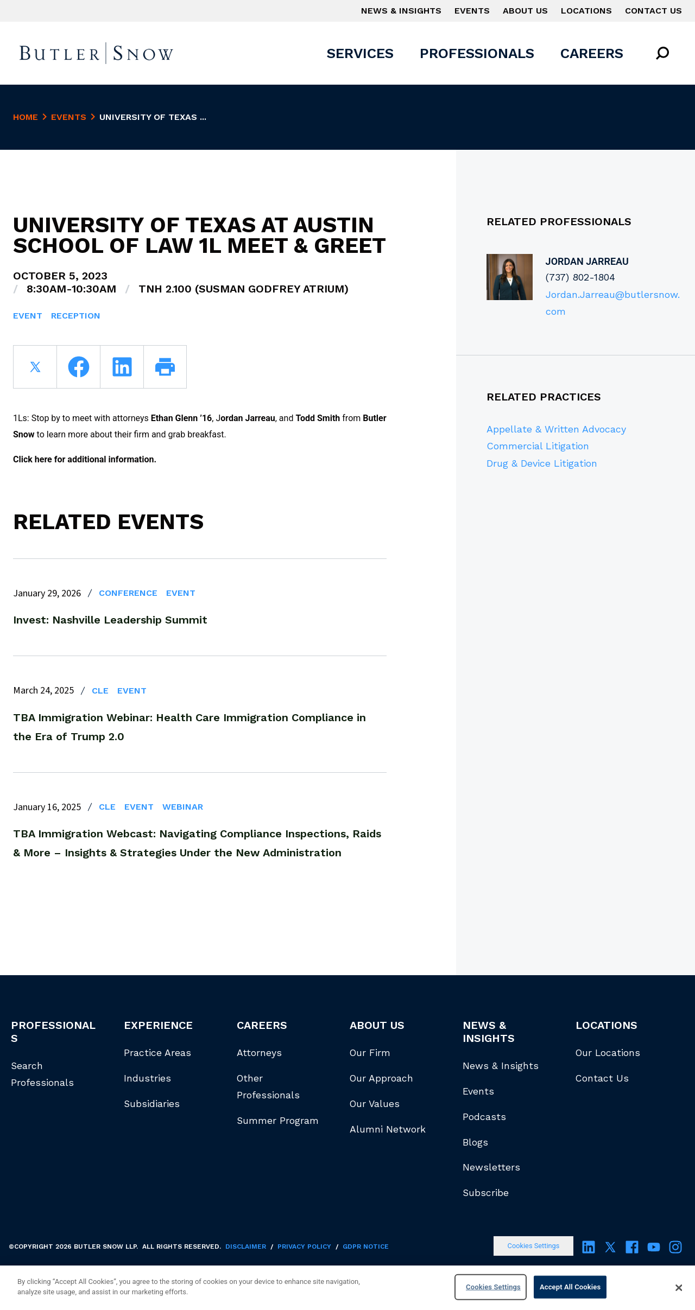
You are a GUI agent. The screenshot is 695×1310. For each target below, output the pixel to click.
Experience (158, 1025)
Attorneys (259, 1052)
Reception (75, 315)
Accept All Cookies (570, 1287)
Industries (147, 1078)
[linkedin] (121, 367)
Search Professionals (42, 1074)
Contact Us (653, 10)
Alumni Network (388, 1129)
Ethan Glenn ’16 (181, 418)
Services (360, 53)
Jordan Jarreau (587, 261)
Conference (128, 593)
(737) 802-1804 (580, 277)
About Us (525, 10)
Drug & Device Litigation (541, 463)
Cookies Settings (534, 1246)
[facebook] (78, 367)
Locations (586, 10)
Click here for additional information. (84, 459)
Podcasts (484, 1116)
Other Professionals (268, 1087)
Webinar (182, 807)
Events (472, 10)
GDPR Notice (366, 1246)
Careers (591, 53)
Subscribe (486, 1192)
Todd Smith (317, 418)
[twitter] (34, 367)
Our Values (375, 1103)
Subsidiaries (152, 1103)
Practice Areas (157, 1052)
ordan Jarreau (247, 418)
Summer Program (278, 1120)
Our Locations (608, 1052)
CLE (100, 690)
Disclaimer (245, 1246)
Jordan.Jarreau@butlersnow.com (613, 303)
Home (25, 117)
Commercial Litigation (537, 445)
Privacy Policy (304, 1246)
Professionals (477, 53)
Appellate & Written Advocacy (556, 429)
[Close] (678, 1288)
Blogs (475, 1142)
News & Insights (401, 10)
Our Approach (381, 1078)
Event (27, 315)
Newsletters (491, 1167)
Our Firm (370, 1052)
